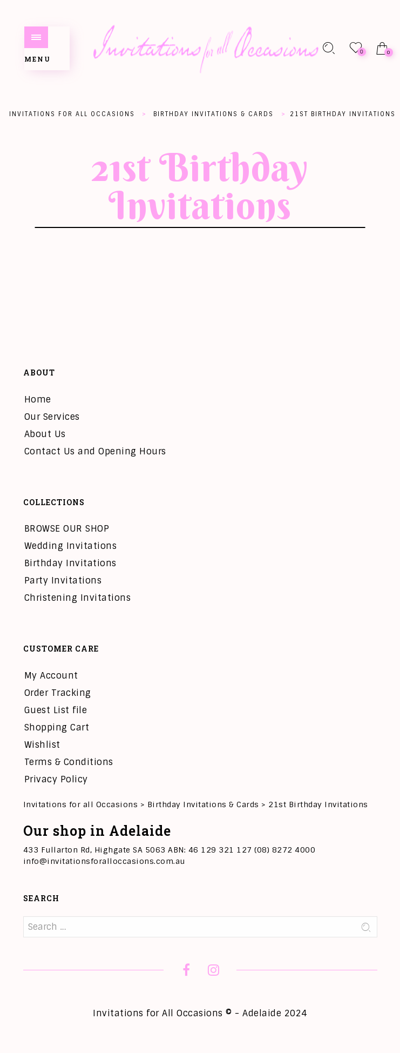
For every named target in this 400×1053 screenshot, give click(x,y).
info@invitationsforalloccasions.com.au (104, 861)
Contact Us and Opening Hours (95, 451)
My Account (51, 675)
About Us (45, 434)
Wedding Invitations (70, 546)
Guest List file (55, 710)
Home (37, 399)
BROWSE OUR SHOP (67, 528)
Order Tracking (57, 693)
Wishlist (42, 744)
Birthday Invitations (70, 563)
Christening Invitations (77, 597)
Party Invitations (63, 580)
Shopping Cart (57, 727)
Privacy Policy (56, 779)
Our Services (52, 416)
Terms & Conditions (68, 762)
